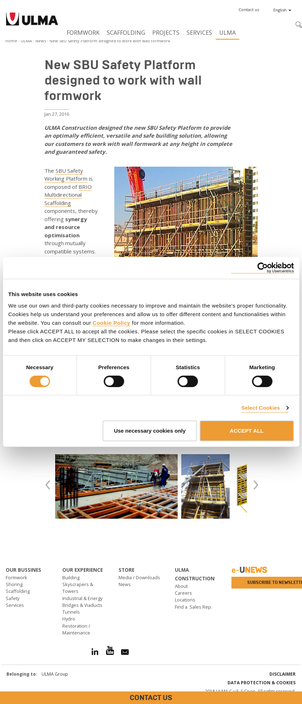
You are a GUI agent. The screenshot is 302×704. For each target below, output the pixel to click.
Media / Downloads (139, 577)
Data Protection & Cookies (261, 683)
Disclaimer (282, 674)
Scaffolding (126, 33)
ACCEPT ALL (246, 431)
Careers (183, 593)
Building (71, 577)
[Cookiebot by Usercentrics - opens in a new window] (262, 267)
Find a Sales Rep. (193, 607)
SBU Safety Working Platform (65, 174)
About (181, 586)
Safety (12, 598)
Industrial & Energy (82, 598)
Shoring (14, 584)
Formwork (83, 33)
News (40, 40)
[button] (249, 9)
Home (11, 40)
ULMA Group (55, 674)
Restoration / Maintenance (76, 629)
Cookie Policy (111, 322)
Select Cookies (260, 408)
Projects (165, 33)
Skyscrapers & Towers (77, 587)
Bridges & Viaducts (82, 605)
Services (199, 33)
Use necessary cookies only (150, 431)
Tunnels (71, 612)
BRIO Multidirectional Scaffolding (68, 194)
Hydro (68, 618)
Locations (185, 599)
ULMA (227, 33)
